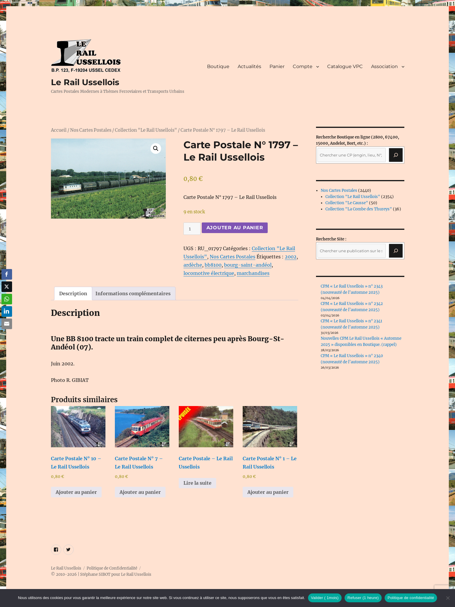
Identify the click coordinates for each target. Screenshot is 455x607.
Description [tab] (73, 293)
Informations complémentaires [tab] (133, 293)
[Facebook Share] (6, 274)
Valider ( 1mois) (325, 598)
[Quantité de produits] (192, 228)
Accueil (59, 130)
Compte (302, 66)
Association (384, 66)
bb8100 (213, 265)
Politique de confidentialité (411, 598)
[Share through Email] (6, 324)
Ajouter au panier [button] (76, 492)
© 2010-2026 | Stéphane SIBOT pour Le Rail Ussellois (101, 574)
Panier (276, 66)
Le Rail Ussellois (85, 82)
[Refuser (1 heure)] (448, 598)
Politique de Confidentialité (112, 568)
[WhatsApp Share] (6, 299)
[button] (155, 148)
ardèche (192, 265)
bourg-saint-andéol (248, 265)
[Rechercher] (396, 251)
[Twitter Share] (6, 286)
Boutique (218, 66)
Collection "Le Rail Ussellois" (146, 130)
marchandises (253, 273)
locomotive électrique (208, 273)
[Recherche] (396, 155)
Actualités (249, 66)
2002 (291, 257)
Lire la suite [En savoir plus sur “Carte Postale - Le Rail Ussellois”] (197, 483)
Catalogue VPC (345, 66)
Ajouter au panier (234, 227)
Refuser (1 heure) (363, 598)
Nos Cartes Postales (90, 130)
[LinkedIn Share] (6, 311)
